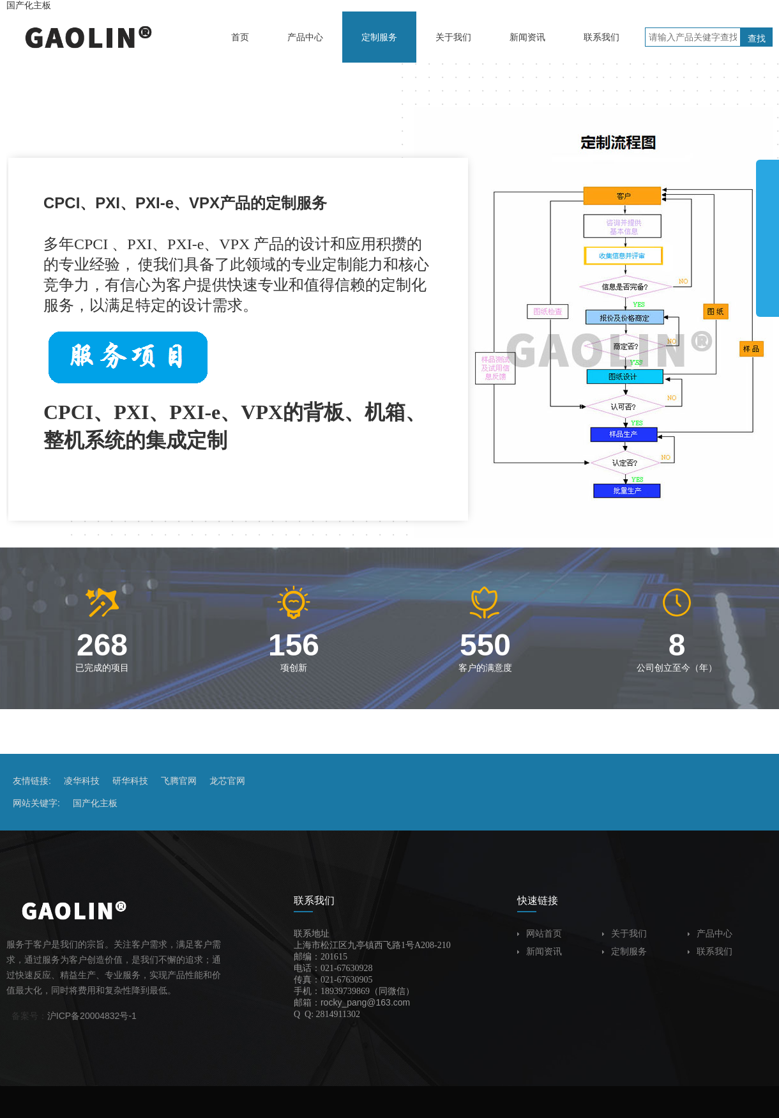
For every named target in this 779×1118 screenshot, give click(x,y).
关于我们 (624, 933)
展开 (767, 232)
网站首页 (539, 933)
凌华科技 (82, 781)
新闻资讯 (539, 951)
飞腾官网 (179, 781)
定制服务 (624, 951)
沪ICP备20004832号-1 (92, 1016)
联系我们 (710, 951)
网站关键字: (36, 803)
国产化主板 (28, 5)
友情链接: (32, 781)
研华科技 (130, 781)
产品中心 (710, 933)
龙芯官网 (227, 781)
